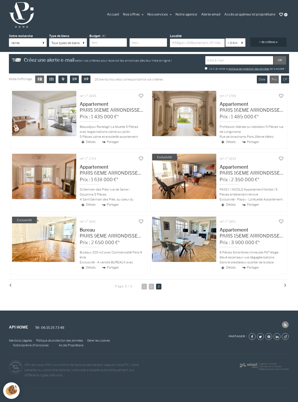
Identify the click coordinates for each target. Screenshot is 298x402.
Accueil (113, 14)
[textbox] (197, 43)
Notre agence (186, 14)
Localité (176, 36)
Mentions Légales (20, 340)
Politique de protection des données (59, 340)
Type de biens (59, 36)
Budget (94, 36)
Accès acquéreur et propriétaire (249, 14)
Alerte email (211, 14)
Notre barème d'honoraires (31, 345)
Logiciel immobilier (268, 363)
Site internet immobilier (270, 366)
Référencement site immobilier (274, 369)
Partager (110, 142)
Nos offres (133, 14)
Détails (89, 142)
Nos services (159, 14)
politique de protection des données (248, 68)
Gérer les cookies (98, 340)
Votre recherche (21, 36)
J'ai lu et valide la (218, 68)
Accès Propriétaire (71, 345)
